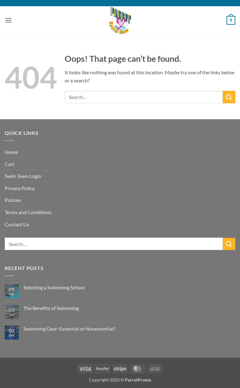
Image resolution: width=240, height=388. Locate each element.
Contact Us (17, 224)
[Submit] (229, 97)
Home (11, 152)
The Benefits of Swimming (51, 308)
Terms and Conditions (28, 212)
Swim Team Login (23, 176)
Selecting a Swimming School (54, 287)
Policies (13, 200)
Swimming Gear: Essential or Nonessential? (69, 329)
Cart (9, 164)
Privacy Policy (20, 188)
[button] (8, 20)
